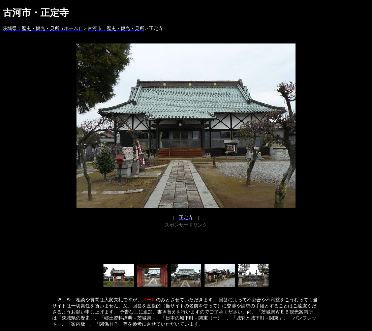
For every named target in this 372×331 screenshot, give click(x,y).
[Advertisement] (186, 245)
